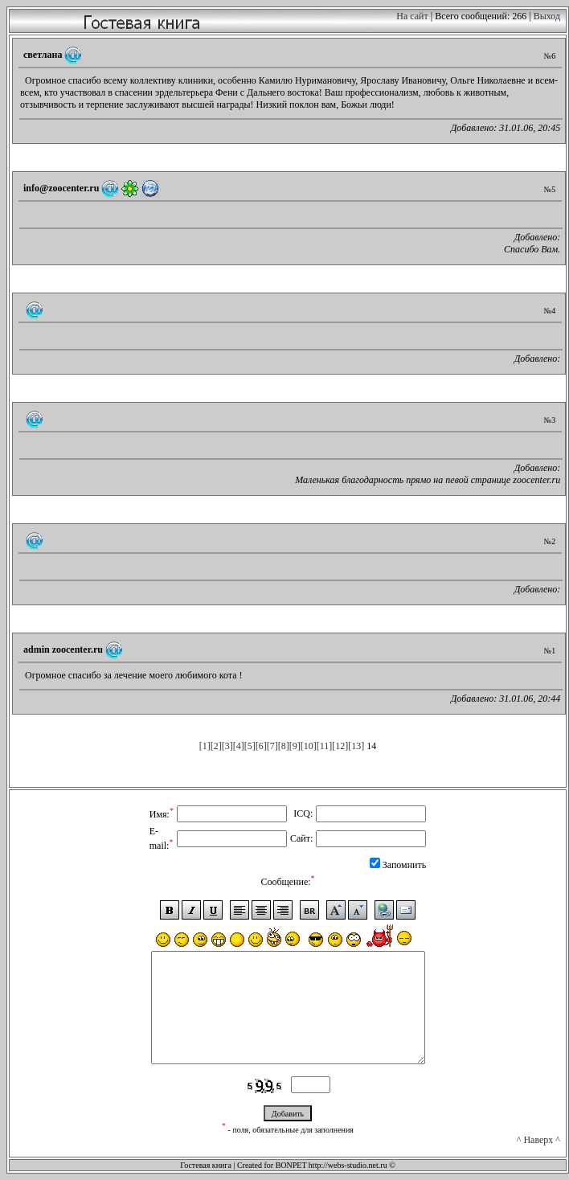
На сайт (412, 16)
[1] (205, 746)
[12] (340, 746)
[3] (227, 746)
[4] (238, 746)
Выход (547, 16)
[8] (283, 746)
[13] (356, 746)
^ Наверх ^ (538, 1139)
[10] (309, 746)
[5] (250, 746)
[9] (295, 746)
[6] (261, 746)
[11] (325, 746)
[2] (216, 746)
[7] (272, 746)
